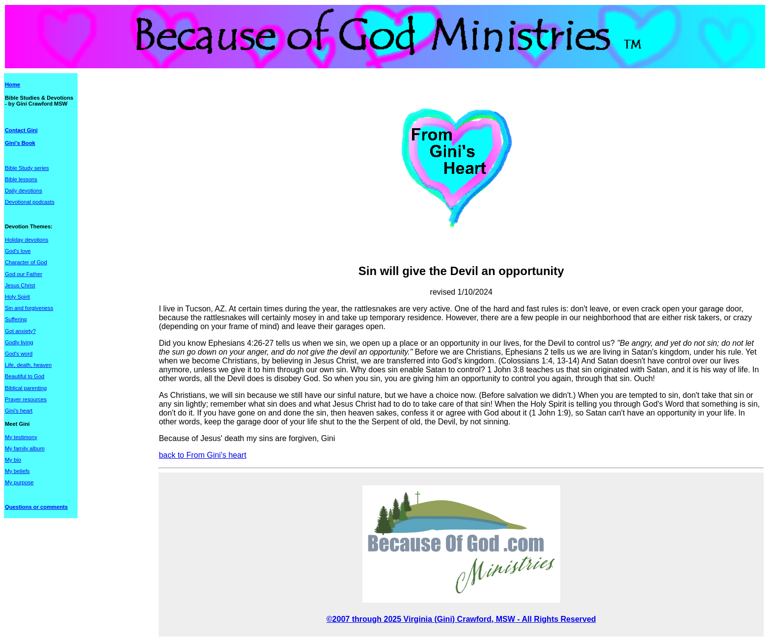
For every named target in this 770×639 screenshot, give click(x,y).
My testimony (21, 437)
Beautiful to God (24, 376)
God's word (18, 354)
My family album (25, 448)
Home (12, 84)
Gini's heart (18, 411)
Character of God (26, 262)
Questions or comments (36, 507)
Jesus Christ (20, 285)
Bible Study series (27, 168)
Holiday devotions (26, 240)
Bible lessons (21, 179)
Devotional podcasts (30, 202)
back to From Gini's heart (202, 455)
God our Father (23, 274)
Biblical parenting (26, 388)
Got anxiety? (20, 331)
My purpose (19, 482)
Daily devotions (23, 191)
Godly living (19, 342)
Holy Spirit (17, 297)
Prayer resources (26, 399)
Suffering (16, 319)
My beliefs (17, 471)
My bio (13, 460)
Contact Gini (21, 130)
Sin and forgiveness (29, 308)
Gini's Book (20, 143)
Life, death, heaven (28, 365)
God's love (18, 251)
